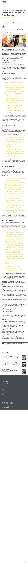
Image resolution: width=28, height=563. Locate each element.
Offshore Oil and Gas (22, 29)
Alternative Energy (7, 355)
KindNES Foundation (5, 390)
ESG (2, 388)
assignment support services (12, 326)
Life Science (16, 362)
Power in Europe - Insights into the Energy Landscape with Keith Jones (10, 371)
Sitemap (3, 406)
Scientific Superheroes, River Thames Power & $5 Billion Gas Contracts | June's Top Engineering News (11, 364)
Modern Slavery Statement (5, 402)
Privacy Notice (12, 402)
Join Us (3, 386)
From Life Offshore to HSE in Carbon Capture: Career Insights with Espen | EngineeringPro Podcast (10, 357)
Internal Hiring (8, 29)
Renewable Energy (4, 362)
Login (2, 394)
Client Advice (6, 8)
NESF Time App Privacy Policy (9, 406)
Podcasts (11, 355)
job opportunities (19, 54)
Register (3, 393)
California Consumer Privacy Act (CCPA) (7, 403)
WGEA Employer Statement (5, 407)
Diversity (3, 389)
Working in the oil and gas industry (9, 49)
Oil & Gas (3, 8)
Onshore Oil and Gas (15, 29)
